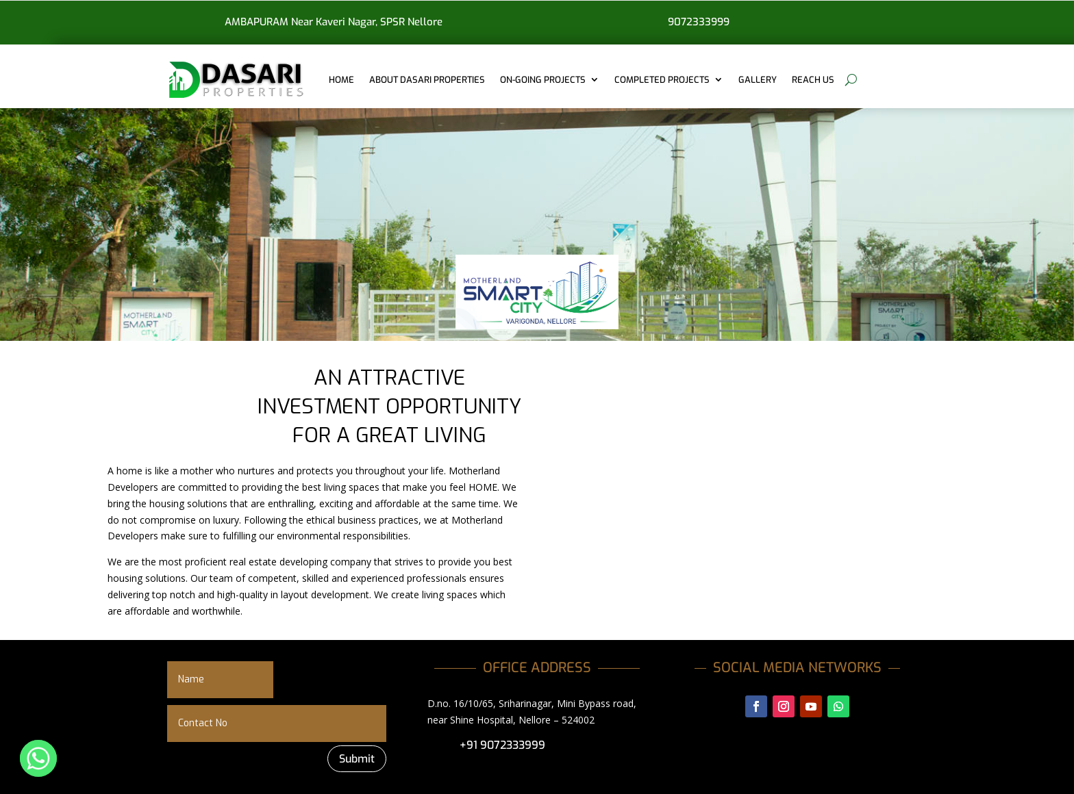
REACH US (813, 80)
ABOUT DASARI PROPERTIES (427, 80)
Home (341, 80)
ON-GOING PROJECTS (543, 80)
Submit (357, 759)
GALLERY (757, 80)
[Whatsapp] (38, 758)
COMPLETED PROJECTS (662, 80)
